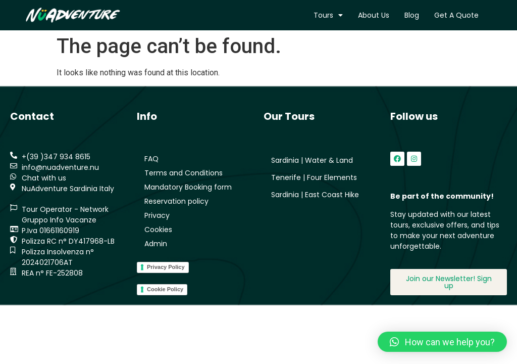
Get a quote (456, 15)
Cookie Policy (165, 289)
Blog (411, 15)
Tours (328, 15)
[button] (442, 342)
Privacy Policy (166, 267)
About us (373, 15)
